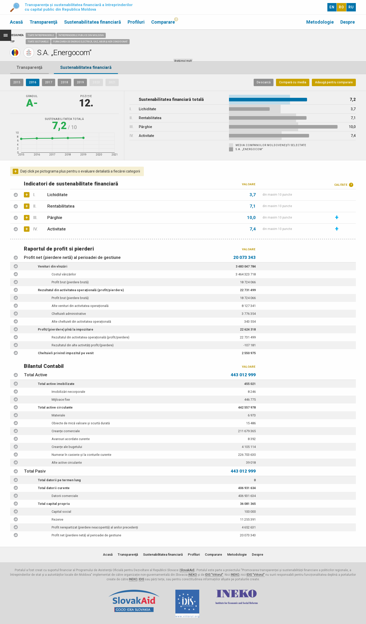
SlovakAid (187, 570)
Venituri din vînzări (52, 266)
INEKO (192, 574)
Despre (347, 22)
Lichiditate (50, 194)
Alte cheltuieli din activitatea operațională (81, 321)
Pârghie (47, 217)
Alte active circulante (67, 462)
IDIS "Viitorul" (214, 574)
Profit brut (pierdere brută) (70, 282)
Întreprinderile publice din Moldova (81, 35)
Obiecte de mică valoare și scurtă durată (81, 423)
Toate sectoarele (38, 41)
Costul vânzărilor (64, 274)
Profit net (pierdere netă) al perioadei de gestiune (72, 257)
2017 (48, 82)
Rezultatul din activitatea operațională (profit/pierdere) (81, 290)
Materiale (58, 415)
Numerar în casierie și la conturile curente (81, 455)
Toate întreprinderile (41, 35)
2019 (80, 82)
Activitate (49, 228)
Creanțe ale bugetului (67, 447)
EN (331, 7)
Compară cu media (292, 82)
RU (351, 7)
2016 (32, 82)
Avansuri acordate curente (71, 439)
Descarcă (263, 82)
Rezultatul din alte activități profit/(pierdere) (83, 345)
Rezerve (57, 519)
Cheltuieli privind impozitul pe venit (66, 353)
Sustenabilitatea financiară (92, 22)
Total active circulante (55, 407)
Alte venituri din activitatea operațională (80, 306)
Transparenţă (43, 22)
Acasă (16, 22)
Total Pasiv (34, 471)
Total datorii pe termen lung (59, 480)
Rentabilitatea (53, 206)
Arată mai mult (183, 60)
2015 (16, 82)
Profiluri (136, 22)
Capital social (61, 511)
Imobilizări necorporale (68, 392)
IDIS (141, 579)
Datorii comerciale (65, 496)
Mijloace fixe (61, 399)
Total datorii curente (54, 488)
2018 (64, 82)
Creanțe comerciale (66, 431)
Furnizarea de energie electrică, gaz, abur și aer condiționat (90, 41)
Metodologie (320, 22)
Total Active (35, 374)
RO (341, 7)
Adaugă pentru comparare (334, 82)
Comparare (163, 22)
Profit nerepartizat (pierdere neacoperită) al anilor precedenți (95, 527)
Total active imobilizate (56, 384)
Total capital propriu (54, 504)
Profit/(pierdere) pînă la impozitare (65, 329)
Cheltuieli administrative (69, 314)
